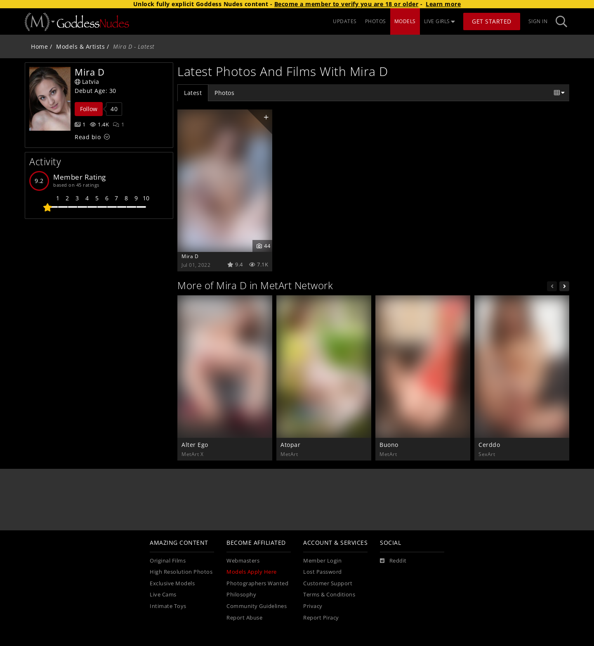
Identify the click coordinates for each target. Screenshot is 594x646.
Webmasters (242, 560)
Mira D (190, 256)
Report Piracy (321, 617)
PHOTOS (375, 21)
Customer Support (327, 583)
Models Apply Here (251, 571)
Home (39, 46)
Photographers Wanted (257, 583)
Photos (224, 93)
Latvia (87, 82)
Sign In (538, 21)
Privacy (313, 606)
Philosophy (241, 594)
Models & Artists (80, 46)
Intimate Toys (168, 606)
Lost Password (322, 571)
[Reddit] (393, 561)
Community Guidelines (256, 606)
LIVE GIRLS (439, 21)
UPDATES (345, 21)
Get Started (492, 21)
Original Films (168, 560)
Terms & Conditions (329, 594)
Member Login (322, 560)
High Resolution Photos (181, 571)
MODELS (405, 21)
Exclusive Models (172, 583)
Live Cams (163, 594)
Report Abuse (244, 617)
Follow (88, 109)
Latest (193, 93)
